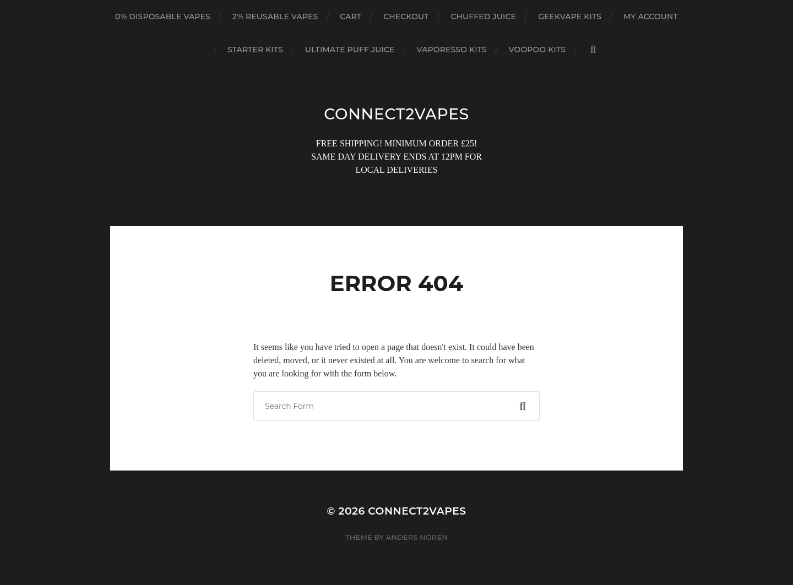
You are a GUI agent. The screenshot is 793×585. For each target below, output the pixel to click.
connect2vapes (396, 114)
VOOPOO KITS (537, 49)
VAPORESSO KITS (452, 49)
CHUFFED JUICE (483, 16)
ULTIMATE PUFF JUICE (350, 49)
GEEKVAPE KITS (569, 16)
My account (650, 16)
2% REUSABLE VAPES (275, 16)
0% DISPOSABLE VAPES (162, 16)
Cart (350, 16)
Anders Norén (417, 537)
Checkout (405, 16)
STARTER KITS (255, 49)
